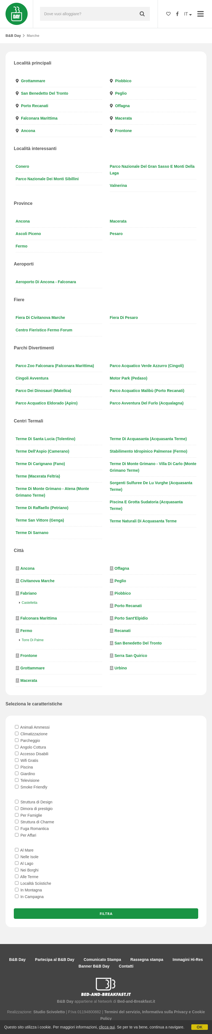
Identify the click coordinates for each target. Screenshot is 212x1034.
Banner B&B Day (94, 966)
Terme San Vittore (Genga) (40, 520)
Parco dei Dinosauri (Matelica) (43, 390)
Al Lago (24, 863)
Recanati (123, 630)
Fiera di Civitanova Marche (40, 317)
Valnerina (118, 185)
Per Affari (25, 835)
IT (188, 14)
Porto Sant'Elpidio (131, 618)
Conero (22, 166)
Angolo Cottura (30, 747)
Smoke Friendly (31, 787)
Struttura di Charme (34, 822)
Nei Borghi (26, 870)
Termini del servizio (122, 1012)
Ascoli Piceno (28, 233)
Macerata (123, 118)
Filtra (106, 913)
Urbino (121, 668)
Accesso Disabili (31, 754)
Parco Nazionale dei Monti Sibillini (47, 179)
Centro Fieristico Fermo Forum (44, 330)
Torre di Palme (33, 640)
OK (200, 1027)
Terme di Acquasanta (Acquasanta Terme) (148, 439)
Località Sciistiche (33, 883)
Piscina (24, 767)
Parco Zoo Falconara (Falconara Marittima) (55, 365)
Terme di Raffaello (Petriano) (42, 508)
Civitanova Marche (37, 581)
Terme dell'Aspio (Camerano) (42, 451)
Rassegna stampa (146, 959)
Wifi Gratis (26, 760)
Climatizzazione (31, 734)
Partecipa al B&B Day (54, 959)
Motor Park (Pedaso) (128, 378)
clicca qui (107, 1027)
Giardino (25, 774)
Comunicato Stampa (102, 959)
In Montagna (28, 890)
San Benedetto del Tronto (44, 93)
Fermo (22, 246)
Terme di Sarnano (32, 532)
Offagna (122, 106)
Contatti (126, 966)
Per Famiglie (28, 815)
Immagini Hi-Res (188, 959)
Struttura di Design (33, 802)
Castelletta (30, 603)
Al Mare (24, 850)
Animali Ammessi (32, 727)
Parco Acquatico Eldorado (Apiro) (47, 403)
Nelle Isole (26, 857)
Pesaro (116, 233)
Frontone (123, 130)
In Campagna (29, 896)
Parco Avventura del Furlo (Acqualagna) (147, 403)
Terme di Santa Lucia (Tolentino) (46, 439)
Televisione (27, 780)
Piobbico (123, 81)
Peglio (121, 93)
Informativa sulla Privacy (165, 1012)
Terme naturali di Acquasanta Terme (143, 521)
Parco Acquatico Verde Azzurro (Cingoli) (147, 365)
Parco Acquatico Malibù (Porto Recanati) (147, 390)
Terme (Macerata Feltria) (38, 476)
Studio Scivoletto (49, 1012)
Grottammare (33, 81)
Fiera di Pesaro (124, 317)
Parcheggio (27, 740)
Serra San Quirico (131, 655)
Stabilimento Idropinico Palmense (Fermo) (148, 451)
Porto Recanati (34, 106)
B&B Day (13, 35)
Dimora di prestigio (34, 808)
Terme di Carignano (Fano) (40, 463)
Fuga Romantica (32, 828)
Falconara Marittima (39, 118)
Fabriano (28, 593)
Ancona (28, 130)
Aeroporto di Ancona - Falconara (46, 282)
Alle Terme (26, 877)
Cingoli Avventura (32, 378)
